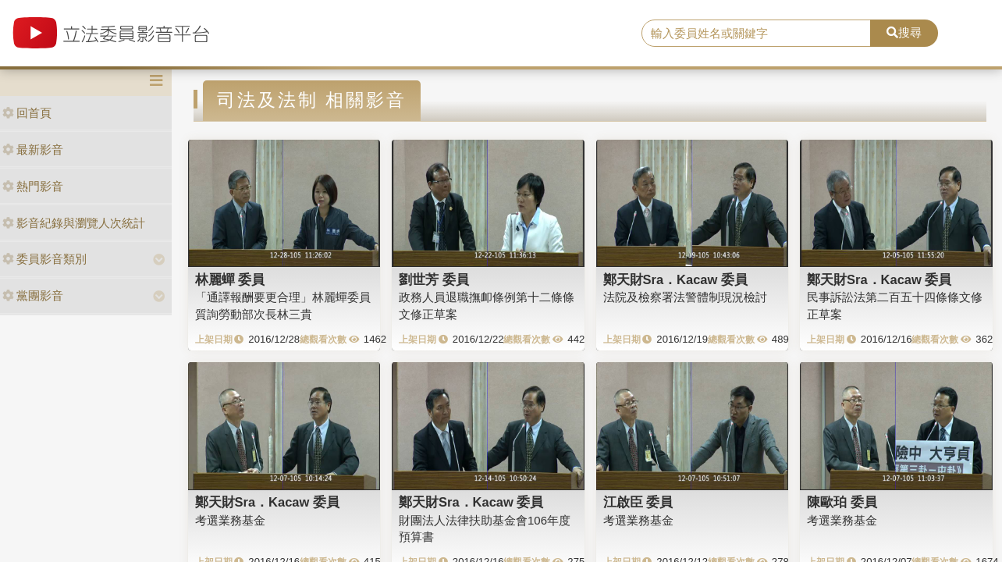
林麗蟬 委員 (230, 279)
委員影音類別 (44, 258)
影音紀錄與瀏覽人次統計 (73, 222)
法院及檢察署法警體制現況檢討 (685, 297)
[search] (756, 34)
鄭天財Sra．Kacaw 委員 (675, 279)
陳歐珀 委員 (842, 502)
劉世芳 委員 (434, 279)
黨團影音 (32, 295)
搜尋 (904, 32)
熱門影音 (32, 186)
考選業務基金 (230, 520)
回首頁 (27, 112)
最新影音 (32, 149)
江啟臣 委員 (638, 502)
